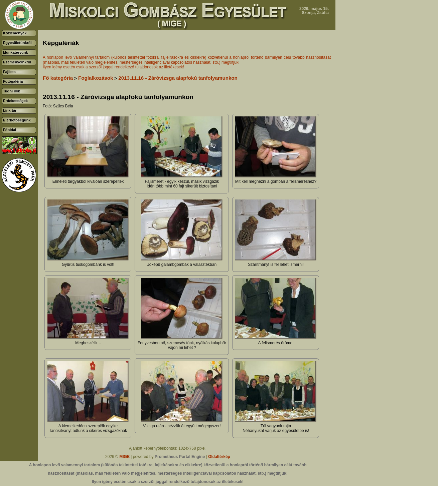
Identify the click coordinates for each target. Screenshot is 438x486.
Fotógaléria (13, 81)
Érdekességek (15, 101)
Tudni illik (11, 91)
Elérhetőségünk (17, 120)
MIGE (124, 456)
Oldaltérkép (219, 456)
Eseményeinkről (17, 62)
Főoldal (9, 130)
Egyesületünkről (17, 43)
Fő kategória (58, 78)
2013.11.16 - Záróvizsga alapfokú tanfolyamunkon (178, 78)
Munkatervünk (15, 52)
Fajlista (9, 72)
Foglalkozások (95, 78)
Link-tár (9, 110)
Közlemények (14, 33)
